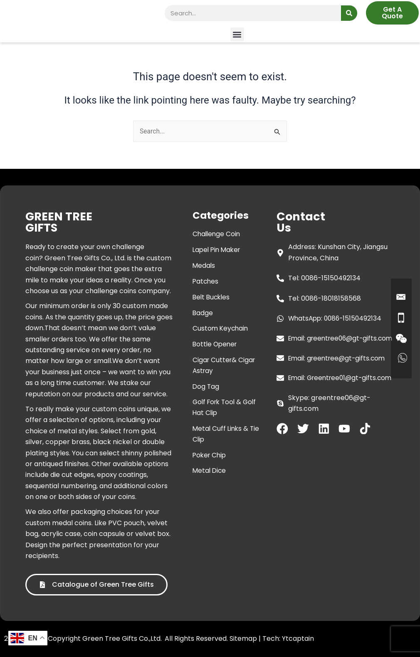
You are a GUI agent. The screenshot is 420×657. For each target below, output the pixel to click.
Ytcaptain (298, 638)
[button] (237, 34)
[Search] (349, 13)
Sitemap (243, 638)
